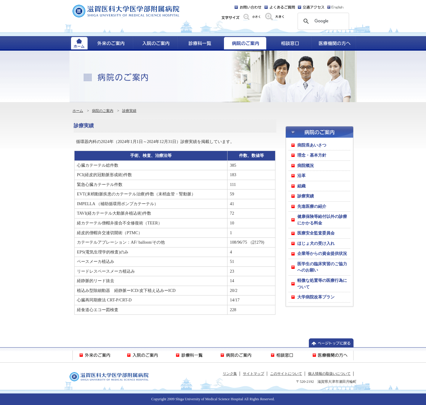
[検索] (322, 21)
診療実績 (129, 111)
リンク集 (230, 374)
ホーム (77, 111)
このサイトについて (286, 374)
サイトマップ (253, 374)
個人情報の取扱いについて (329, 374)
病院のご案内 (102, 111)
